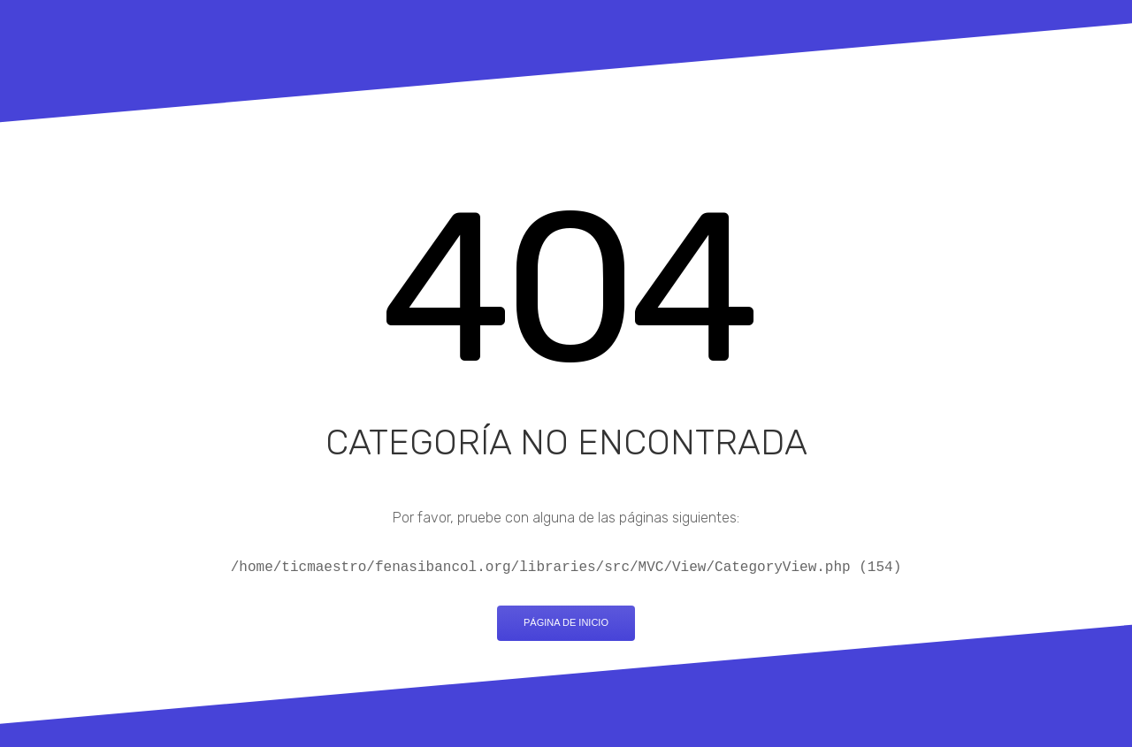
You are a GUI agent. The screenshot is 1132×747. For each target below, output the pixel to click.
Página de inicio (566, 622)
